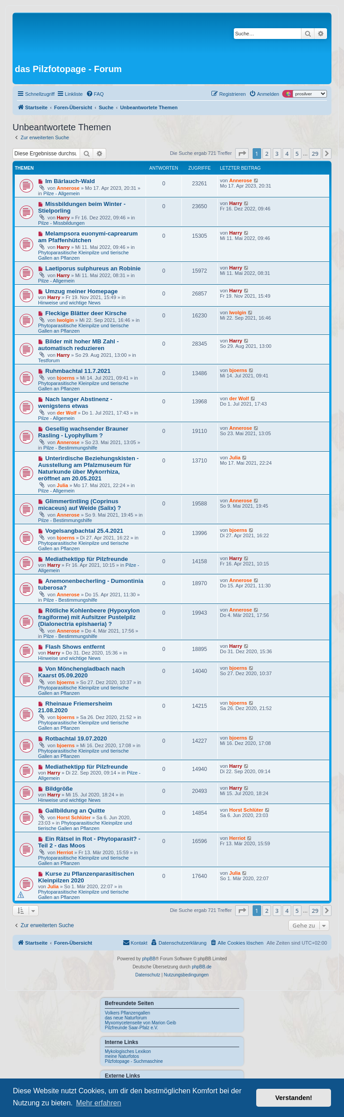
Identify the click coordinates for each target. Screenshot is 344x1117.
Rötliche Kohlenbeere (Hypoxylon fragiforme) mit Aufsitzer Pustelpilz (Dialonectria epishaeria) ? (89, 617)
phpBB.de (201, 966)
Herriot (65, 852)
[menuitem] (95, 94)
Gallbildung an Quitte (75, 810)
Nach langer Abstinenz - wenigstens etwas (75, 402)
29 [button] (315, 154)
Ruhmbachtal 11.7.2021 (78, 371)
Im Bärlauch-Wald (70, 181)
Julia (62, 485)
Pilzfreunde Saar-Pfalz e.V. (131, 1027)
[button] (242, 153)
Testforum (49, 360)
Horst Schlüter (74, 817)
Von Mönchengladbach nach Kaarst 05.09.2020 (81, 672)
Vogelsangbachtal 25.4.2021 (84, 530)
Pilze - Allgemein (61, 193)
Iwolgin (65, 320)
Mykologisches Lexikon (128, 1051)
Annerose (68, 188)
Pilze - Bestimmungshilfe (70, 447)
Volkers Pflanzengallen (127, 1012)
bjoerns (66, 378)
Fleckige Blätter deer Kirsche (86, 313)
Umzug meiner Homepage (81, 291)
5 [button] (297, 154)
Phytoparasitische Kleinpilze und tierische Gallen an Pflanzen (85, 825)
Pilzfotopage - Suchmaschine (134, 1061)
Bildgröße (59, 788)
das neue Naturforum (126, 1017)
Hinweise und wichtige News (69, 302)
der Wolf (67, 412)
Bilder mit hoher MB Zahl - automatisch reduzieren (78, 344)
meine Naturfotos (122, 1056)
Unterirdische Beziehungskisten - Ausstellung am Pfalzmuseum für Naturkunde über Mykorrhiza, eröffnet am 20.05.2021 (88, 468)
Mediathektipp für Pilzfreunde (86, 559)
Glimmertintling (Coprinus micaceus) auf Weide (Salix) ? (79, 504)
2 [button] (266, 154)
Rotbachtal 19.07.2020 (76, 738)
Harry (63, 217)
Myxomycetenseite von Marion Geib (140, 1022)
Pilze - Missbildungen (61, 223)
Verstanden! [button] (293, 1097)
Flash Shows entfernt (75, 646)
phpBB (148, 958)
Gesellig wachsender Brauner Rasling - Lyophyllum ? (83, 432)
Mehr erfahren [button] (98, 1103)
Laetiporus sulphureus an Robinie (93, 268)
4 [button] (286, 154)
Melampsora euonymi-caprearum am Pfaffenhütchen (88, 237)
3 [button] (277, 154)
